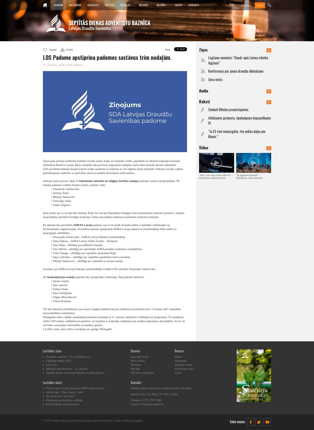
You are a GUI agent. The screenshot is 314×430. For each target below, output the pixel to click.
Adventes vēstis (183, 364)
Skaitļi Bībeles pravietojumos (62, 404)
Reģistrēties (246, 5)
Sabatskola (181, 360)
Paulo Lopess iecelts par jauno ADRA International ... (76, 388)
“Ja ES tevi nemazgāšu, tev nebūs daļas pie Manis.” (236, 134)
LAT (225, 5)
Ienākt (260, 5)
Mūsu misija (138, 360)
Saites (178, 372)
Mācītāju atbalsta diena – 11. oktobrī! (67, 368)
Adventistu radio (184, 368)
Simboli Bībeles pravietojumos (228, 109)
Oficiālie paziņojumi (142, 372)
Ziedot (178, 5)
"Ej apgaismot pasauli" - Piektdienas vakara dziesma (249, 176)
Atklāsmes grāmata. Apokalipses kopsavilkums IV (239, 121)
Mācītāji (109, 5)
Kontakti (193, 5)
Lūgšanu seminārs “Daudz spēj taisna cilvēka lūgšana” (238, 60)
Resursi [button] (145, 5)
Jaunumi (58, 5)
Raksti (235, 101)
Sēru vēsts (215, 79)
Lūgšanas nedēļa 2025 (58, 360)
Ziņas (235, 49)
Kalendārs (75, 5)
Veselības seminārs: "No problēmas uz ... (69, 356)
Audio (235, 90)
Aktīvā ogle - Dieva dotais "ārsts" (65, 392)
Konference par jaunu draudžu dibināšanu (235, 71)
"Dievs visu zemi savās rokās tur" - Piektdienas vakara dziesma (216, 176)
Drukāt (69, 49)
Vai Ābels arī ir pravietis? (60, 396)
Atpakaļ (52, 49)
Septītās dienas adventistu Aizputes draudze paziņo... (75, 372)
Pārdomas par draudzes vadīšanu (64, 400)
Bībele (178, 356)
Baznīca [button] (163, 5)
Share (167, 49)
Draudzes (93, 5)
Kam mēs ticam (139, 356)
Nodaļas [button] (126, 5)
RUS (231, 5)
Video (235, 147)
